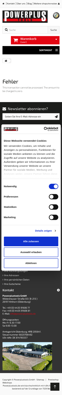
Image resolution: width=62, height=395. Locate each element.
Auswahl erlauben (30, 252)
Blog (29, 3)
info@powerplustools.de (23, 313)
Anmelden (52, 3)
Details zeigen (43, 230)
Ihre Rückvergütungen (16, 270)
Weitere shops (41, 3)
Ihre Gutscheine (12, 283)
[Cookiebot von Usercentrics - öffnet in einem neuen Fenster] (44, 129)
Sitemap (40, 379)
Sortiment (48, 50)
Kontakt (11, 3)
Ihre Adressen (11, 275)
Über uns (21, 3)
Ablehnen (31, 263)
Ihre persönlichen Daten (16, 279)
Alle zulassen (31, 241)
